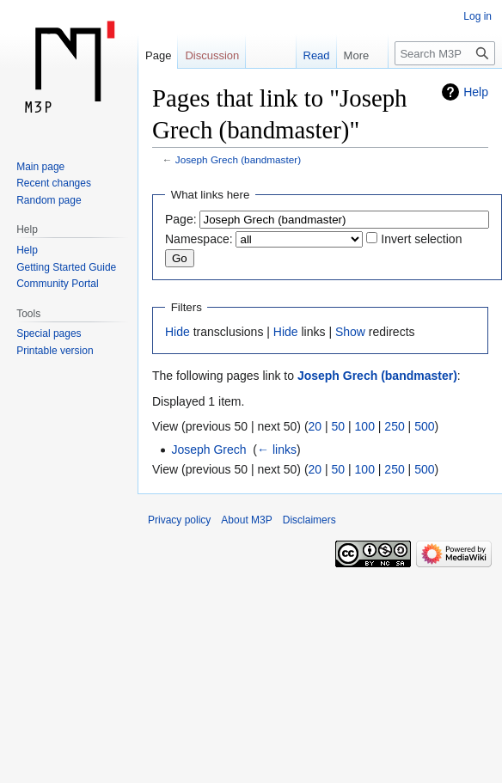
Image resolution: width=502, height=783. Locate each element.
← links (277, 449)
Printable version (54, 351)
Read (308, 55)
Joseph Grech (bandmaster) (238, 159)
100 (365, 426)
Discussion (212, 55)
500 (424, 426)
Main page (40, 167)
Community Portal (57, 284)
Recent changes (53, 183)
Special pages (48, 333)
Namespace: (199, 239)
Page (158, 55)
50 (339, 426)
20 (315, 426)
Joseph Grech (208, 449)
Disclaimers (309, 520)
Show (350, 332)
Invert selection (421, 239)
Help (475, 92)
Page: (181, 219)
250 (394, 426)
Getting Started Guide (66, 267)
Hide (177, 332)
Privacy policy (179, 520)
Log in (477, 16)
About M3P (246, 520)
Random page (48, 200)
